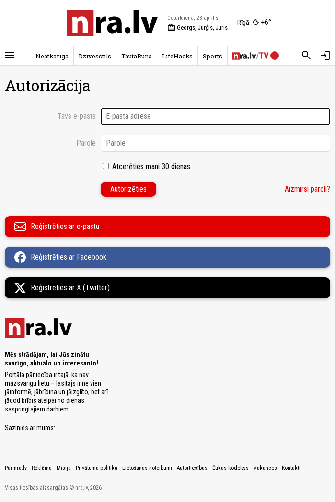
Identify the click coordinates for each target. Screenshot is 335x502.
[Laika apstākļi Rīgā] (254, 23)
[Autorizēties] (325, 55)
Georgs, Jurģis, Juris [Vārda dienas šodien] (197, 28)
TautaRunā (136, 56)
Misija (64, 468)
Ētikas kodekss (230, 468)
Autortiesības (192, 468)
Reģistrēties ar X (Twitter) (62, 288)
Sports (212, 56)
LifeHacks (177, 56)
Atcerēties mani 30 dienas (151, 166)
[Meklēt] (306, 55)
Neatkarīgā (52, 56)
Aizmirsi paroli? (307, 189)
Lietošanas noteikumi (147, 468)
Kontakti (291, 468)
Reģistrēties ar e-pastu (56, 226)
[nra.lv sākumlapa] (112, 23)
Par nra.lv (16, 468)
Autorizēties (128, 189)
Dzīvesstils (95, 56)
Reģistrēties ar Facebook (60, 257)
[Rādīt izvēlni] (9, 55)
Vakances (265, 468)
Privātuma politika (96, 468)
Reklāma (42, 468)
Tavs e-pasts (77, 116)
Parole (86, 143)
